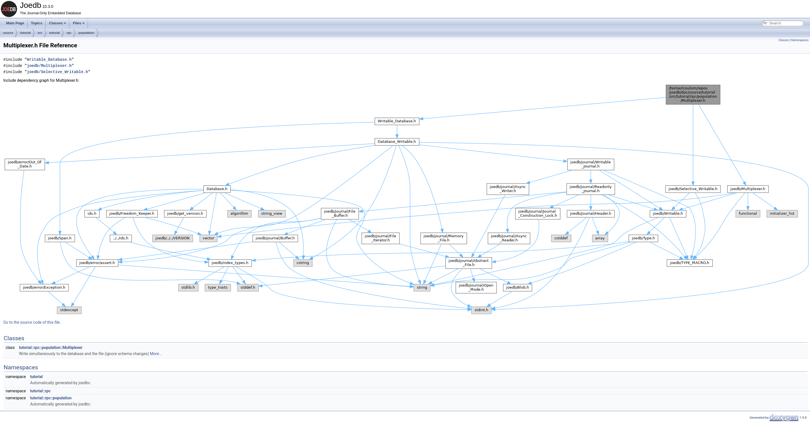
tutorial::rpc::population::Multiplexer (51, 347)
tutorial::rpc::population (50, 398)
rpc (69, 32)
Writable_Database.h (49, 59)
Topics (36, 23)
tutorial (25, 32)
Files (79, 23)
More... (156, 353)
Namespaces (800, 40)
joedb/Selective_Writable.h (57, 71)
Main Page (15, 23)
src (40, 32)
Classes (57, 23)
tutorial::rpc (40, 391)
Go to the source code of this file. (32, 322)
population (86, 32)
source (8, 32)
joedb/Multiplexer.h (49, 65)
